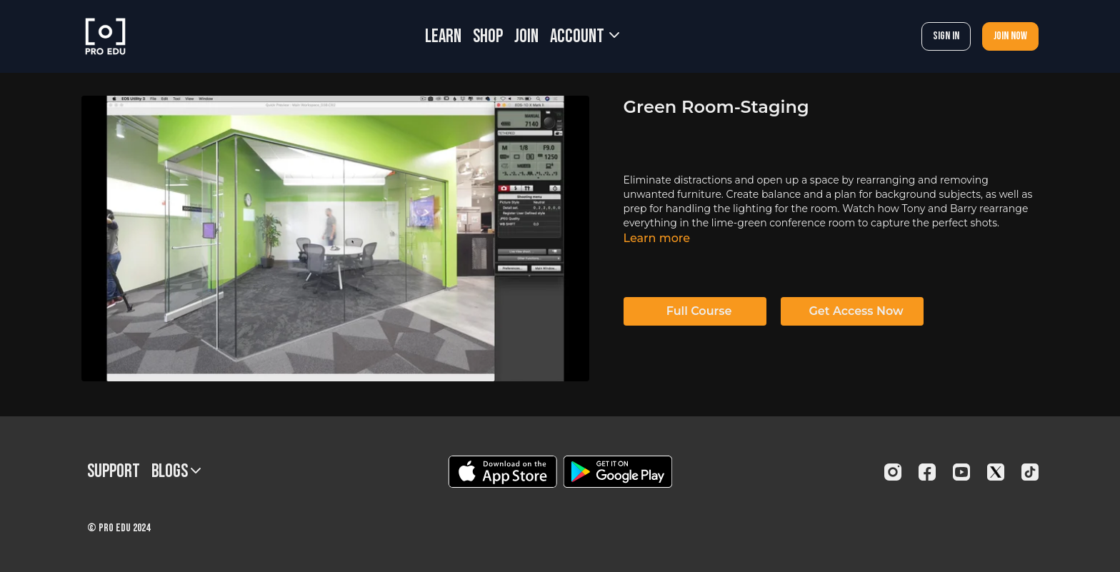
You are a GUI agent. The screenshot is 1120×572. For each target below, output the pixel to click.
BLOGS (176, 472)
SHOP (488, 37)
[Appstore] (502, 472)
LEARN (443, 37)
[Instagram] (892, 472)
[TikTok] (1030, 472)
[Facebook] (927, 472)
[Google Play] (618, 472)
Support (113, 472)
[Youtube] (961, 472)
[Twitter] (995, 472)
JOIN (526, 37)
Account (584, 37)
